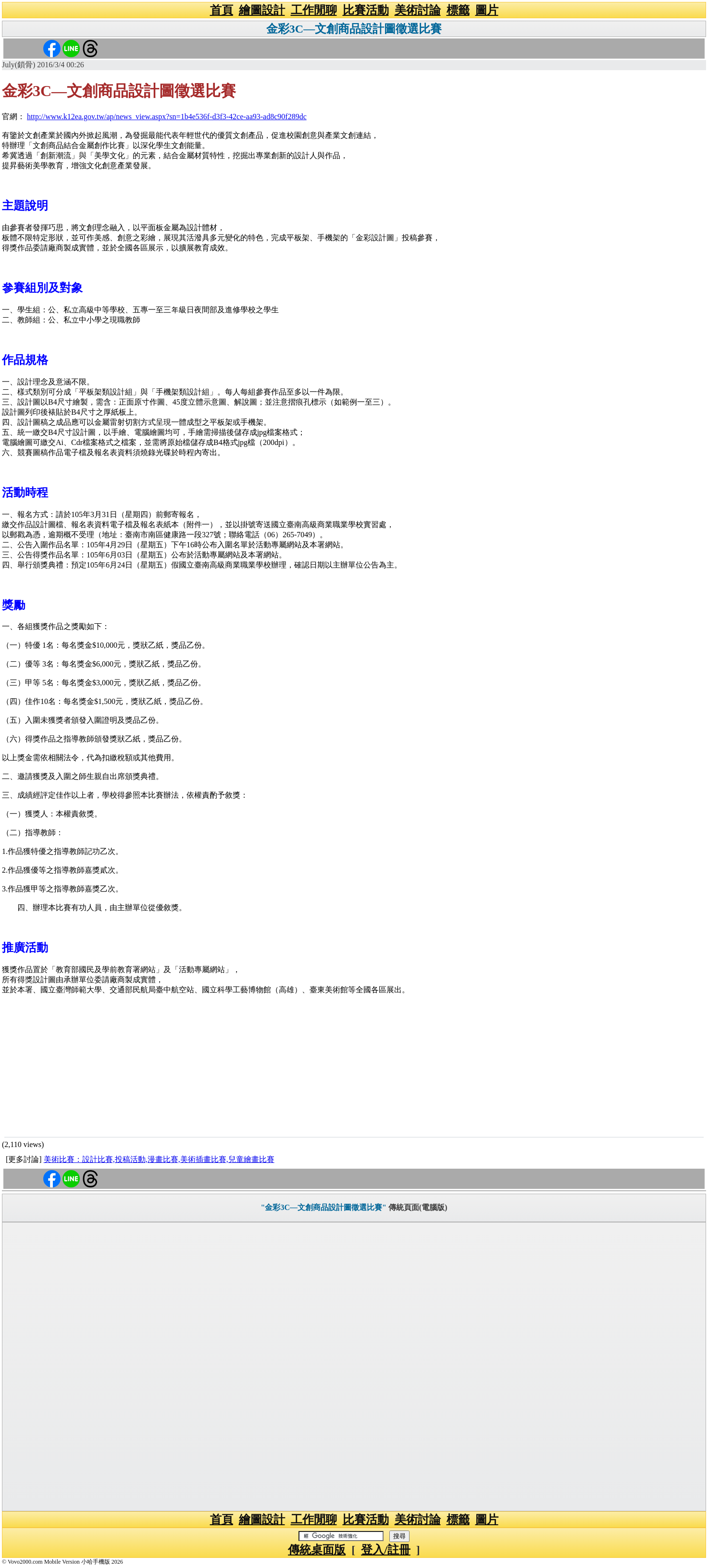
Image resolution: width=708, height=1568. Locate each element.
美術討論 (418, 10)
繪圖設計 (262, 10)
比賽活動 (366, 10)
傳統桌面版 (317, 1549)
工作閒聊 (314, 10)
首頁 (221, 10)
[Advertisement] (354, 1065)
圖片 (486, 10)
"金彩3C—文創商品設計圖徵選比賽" (323, 1207)
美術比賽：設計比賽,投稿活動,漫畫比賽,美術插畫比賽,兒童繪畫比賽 (159, 1159)
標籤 (458, 10)
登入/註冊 (385, 1549)
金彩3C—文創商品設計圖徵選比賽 (354, 29)
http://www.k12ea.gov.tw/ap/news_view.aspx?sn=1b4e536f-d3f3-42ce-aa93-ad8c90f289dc (167, 116)
